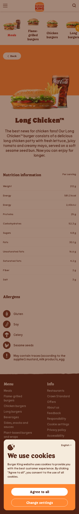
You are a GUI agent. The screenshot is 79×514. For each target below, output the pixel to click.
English (66, 445)
